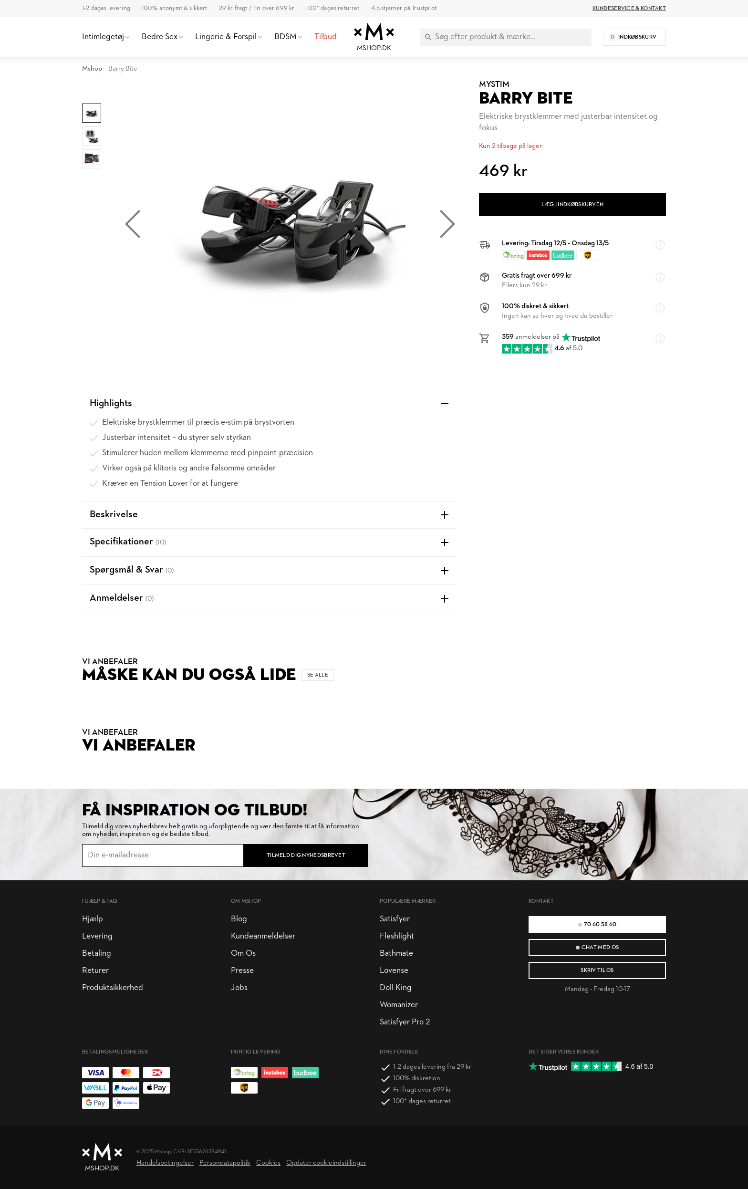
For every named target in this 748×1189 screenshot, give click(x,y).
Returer (95, 971)
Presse (242, 971)
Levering (97, 936)
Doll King (396, 988)
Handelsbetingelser (165, 1163)
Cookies (268, 1163)
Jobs (239, 988)
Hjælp (92, 919)
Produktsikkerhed (112, 988)
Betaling (96, 953)
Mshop (92, 69)
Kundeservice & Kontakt (629, 8)
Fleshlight (397, 936)
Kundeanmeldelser (263, 936)
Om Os (243, 953)
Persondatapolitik (224, 1163)
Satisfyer (395, 919)
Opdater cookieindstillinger (326, 1163)
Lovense (394, 971)
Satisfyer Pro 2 (405, 1022)
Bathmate (396, 953)
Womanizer (399, 1005)
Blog (239, 919)
